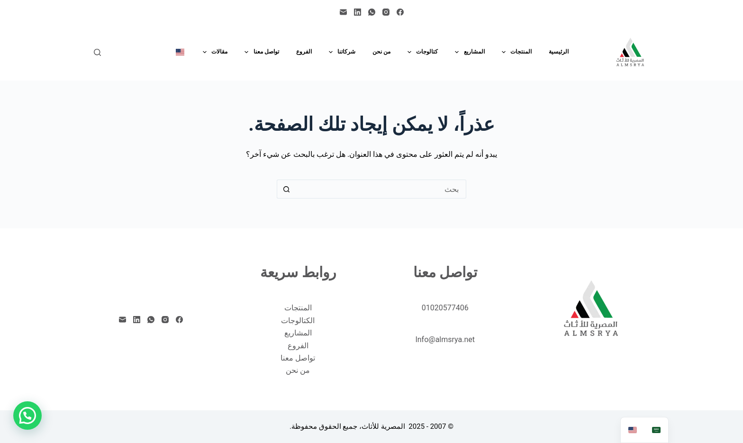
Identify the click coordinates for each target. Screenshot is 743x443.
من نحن (381, 51)
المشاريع (467, 52)
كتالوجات (421, 52)
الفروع (304, 51)
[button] (27, 415)
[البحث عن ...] (381, 189)
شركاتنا (340, 52)
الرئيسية (559, 51)
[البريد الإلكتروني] (343, 12)
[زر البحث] (286, 189)
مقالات (213, 52)
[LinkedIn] (357, 12)
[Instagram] (386, 12)
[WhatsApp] (371, 12)
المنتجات (515, 52)
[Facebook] (400, 12)
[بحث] (97, 52)
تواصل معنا (260, 52)
